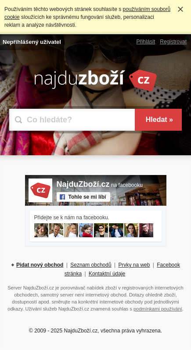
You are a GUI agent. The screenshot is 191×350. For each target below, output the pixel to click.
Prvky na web (134, 265)
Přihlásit (146, 42)
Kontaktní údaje (107, 274)
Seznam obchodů (90, 265)
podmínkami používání (157, 308)
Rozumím (180, 9)
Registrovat (173, 42)
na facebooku (100, 185)
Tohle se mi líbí (87, 197)
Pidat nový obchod (39, 265)
